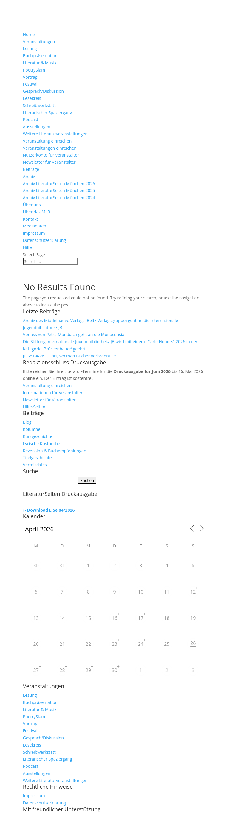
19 (193, 618)
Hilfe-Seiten (34, 407)
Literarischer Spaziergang (47, 112)
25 (166, 644)
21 (62, 644)
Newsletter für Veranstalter (49, 162)
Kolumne (32, 429)
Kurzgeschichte (37, 436)
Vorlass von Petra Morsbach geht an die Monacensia (73, 334)
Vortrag (30, 77)
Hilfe (27, 247)
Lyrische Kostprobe (41, 443)
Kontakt (30, 219)
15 (88, 618)
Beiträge (31, 169)
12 (193, 592)
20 (36, 644)
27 (36, 670)
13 (36, 618)
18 (166, 618)
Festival (30, 84)
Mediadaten (34, 226)
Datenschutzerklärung (44, 240)
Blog (27, 422)
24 (140, 644)
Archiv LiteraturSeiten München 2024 (59, 197)
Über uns (32, 205)
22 (88, 644)
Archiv (29, 176)
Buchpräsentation (40, 55)
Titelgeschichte (37, 457)
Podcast (30, 119)
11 (166, 592)
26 (193, 643)
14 (62, 618)
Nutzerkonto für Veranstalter (51, 155)
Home (29, 34)
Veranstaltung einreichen (47, 141)
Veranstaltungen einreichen (50, 148)
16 (114, 618)
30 (36, 565)
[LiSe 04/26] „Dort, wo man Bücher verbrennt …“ (69, 356)
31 (62, 565)
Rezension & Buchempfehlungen (54, 450)
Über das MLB (36, 212)
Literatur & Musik (40, 63)
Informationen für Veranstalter (53, 392)
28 (62, 670)
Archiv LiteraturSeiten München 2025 (59, 190)
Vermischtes (35, 464)
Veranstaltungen (39, 41)
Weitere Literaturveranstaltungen (55, 134)
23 (114, 644)
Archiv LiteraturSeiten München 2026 (59, 183)
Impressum (34, 233)
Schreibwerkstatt (39, 105)
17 (140, 618)
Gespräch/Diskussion (43, 91)
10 (140, 592)
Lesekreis (32, 98)
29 (88, 670)
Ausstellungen (36, 126)
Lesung (30, 48)
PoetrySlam (34, 70)
